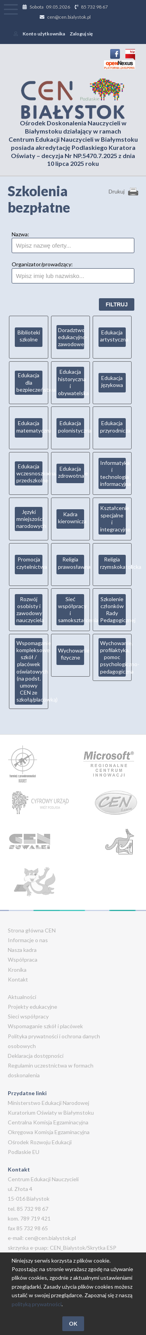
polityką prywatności (37, 1304)
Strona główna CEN (32, 930)
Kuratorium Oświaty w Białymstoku (51, 1112)
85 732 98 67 (94, 7)
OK (73, 1323)
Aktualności (22, 997)
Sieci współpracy (28, 1016)
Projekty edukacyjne (32, 1006)
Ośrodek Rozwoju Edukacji (40, 1142)
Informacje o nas (28, 940)
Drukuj (117, 191)
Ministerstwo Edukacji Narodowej (48, 1102)
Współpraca (22, 959)
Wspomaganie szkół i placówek (45, 1026)
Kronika (17, 969)
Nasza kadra (22, 949)
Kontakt (18, 979)
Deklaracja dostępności (35, 1055)
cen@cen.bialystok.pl (69, 17)
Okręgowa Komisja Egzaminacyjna (49, 1132)
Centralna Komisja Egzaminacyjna (48, 1122)
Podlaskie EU (23, 1152)
